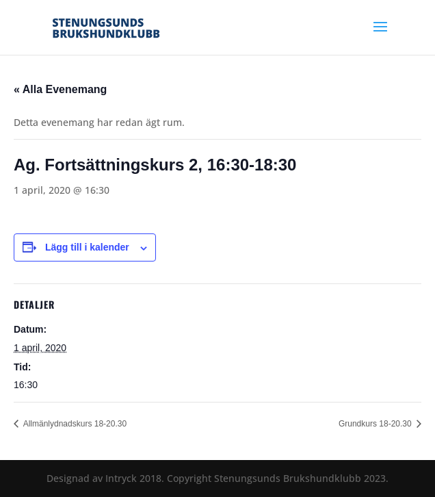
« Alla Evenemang (60, 89)
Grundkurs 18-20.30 (376, 424)
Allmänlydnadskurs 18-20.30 (74, 424)
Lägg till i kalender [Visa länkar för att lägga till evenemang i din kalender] (87, 247)
